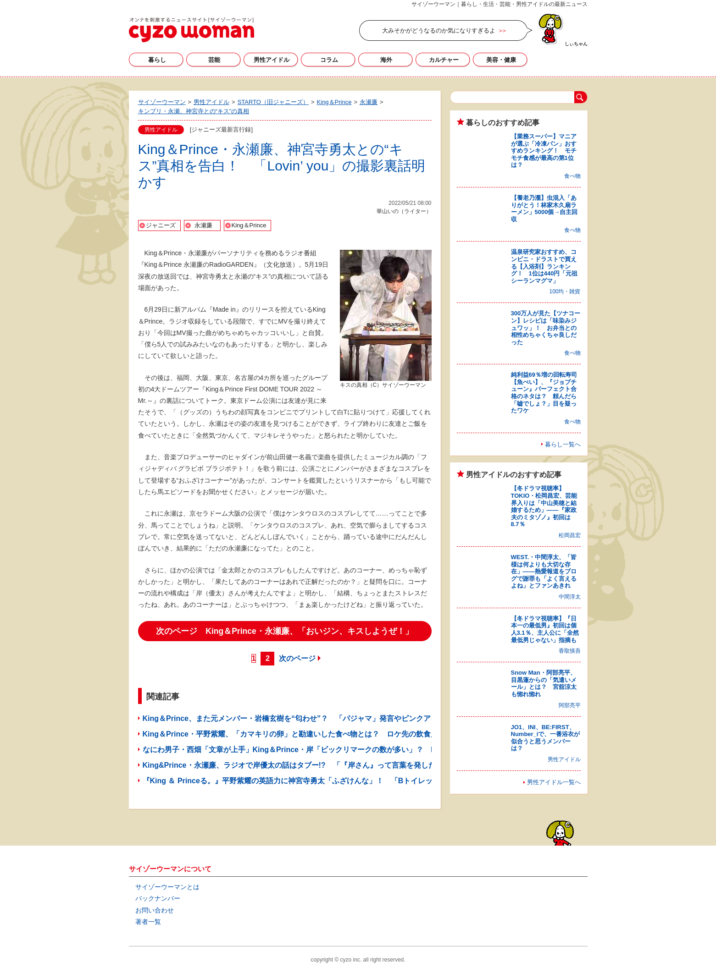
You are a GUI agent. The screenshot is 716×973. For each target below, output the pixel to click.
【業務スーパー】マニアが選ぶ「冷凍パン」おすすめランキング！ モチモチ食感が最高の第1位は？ (544, 150)
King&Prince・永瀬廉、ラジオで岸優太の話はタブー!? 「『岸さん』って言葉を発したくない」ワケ (311, 765)
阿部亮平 (570, 705)
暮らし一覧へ (563, 444)
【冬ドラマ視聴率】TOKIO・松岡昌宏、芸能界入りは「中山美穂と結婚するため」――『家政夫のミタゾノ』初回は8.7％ (544, 506)
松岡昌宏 (570, 535)
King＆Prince (249, 225)
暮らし (157, 59)
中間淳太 (570, 597)
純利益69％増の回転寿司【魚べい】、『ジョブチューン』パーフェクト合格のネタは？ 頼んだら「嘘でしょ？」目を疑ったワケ (544, 392)
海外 (386, 59)
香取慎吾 (570, 651)
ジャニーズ (161, 225)
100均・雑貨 (564, 291)
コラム (329, 59)
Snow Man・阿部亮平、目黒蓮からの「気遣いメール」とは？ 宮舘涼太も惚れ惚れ (544, 683)
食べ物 (572, 176)
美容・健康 (501, 59)
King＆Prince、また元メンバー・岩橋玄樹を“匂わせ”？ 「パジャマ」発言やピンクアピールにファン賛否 (320, 718)
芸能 (214, 59)
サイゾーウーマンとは (167, 887)
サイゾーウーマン (191, 29)
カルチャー (444, 59)
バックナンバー (157, 898)
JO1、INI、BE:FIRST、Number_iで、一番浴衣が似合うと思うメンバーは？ (545, 738)
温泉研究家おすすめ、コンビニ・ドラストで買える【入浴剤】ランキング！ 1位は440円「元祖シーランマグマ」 (544, 266)
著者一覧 (148, 921)
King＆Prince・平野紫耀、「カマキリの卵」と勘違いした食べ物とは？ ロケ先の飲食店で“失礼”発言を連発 (323, 734)
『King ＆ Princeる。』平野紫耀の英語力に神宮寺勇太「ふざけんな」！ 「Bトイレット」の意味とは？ (317, 781)
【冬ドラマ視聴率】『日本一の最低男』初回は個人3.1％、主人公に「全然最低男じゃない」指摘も (545, 629)
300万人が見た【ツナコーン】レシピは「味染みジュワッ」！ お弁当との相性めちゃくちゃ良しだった (546, 327)
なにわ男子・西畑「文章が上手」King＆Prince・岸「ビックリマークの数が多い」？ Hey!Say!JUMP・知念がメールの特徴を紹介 (360, 749)
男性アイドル (271, 59)
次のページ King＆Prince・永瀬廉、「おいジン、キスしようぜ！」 (284, 631)
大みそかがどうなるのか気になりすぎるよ (438, 30)
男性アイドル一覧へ (554, 782)
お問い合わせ (154, 910)
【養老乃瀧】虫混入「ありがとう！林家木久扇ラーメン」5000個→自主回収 (544, 208)
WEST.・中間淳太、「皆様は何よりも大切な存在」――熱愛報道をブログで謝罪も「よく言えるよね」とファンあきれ (544, 571)
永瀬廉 (203, 225)
